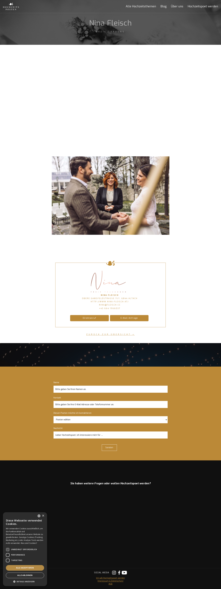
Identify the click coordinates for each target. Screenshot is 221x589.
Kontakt (57, 397)
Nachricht (58, 428)
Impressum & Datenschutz (110, 581)
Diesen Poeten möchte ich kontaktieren (72, 413)
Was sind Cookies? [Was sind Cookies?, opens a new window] (29, 543)
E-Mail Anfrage (129, 318)
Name (56, 382)
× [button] (43, 516)
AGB (110, 584)
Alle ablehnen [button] (24, 575)
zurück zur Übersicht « (110, 334)
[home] (14, 6)
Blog (163, 6)
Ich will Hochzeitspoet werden (110, 578)
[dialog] (25, 549)
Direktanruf (89, 318)
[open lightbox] (110, 195)
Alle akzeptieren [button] (25, 568)
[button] (138, 6)
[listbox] (38, 515)
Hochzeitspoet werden (203, 6)
